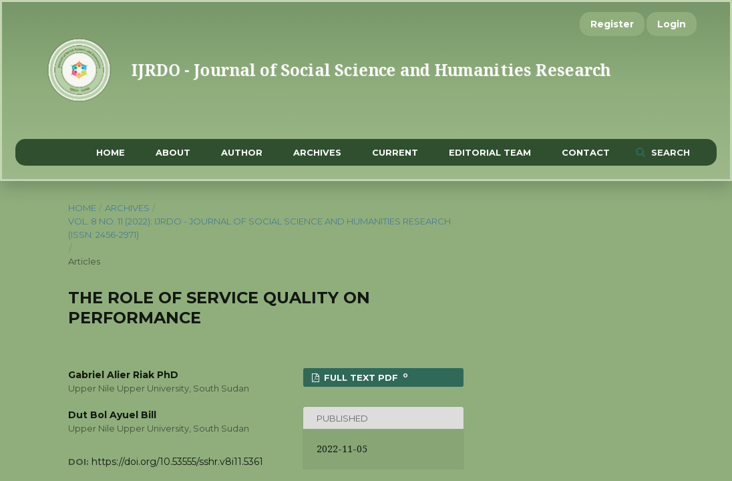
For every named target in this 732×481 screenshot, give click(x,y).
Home (110, 152)
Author (241, 152)
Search (669, 152)
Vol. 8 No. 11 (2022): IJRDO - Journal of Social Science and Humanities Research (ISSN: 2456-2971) (259, 228)
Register (612, 24)
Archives (317, 152)
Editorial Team (490, 152)
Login (671, 24)
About (173, 152)
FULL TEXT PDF (364, 377)
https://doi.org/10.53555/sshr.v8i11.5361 (177, 462)
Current (395, 152)
